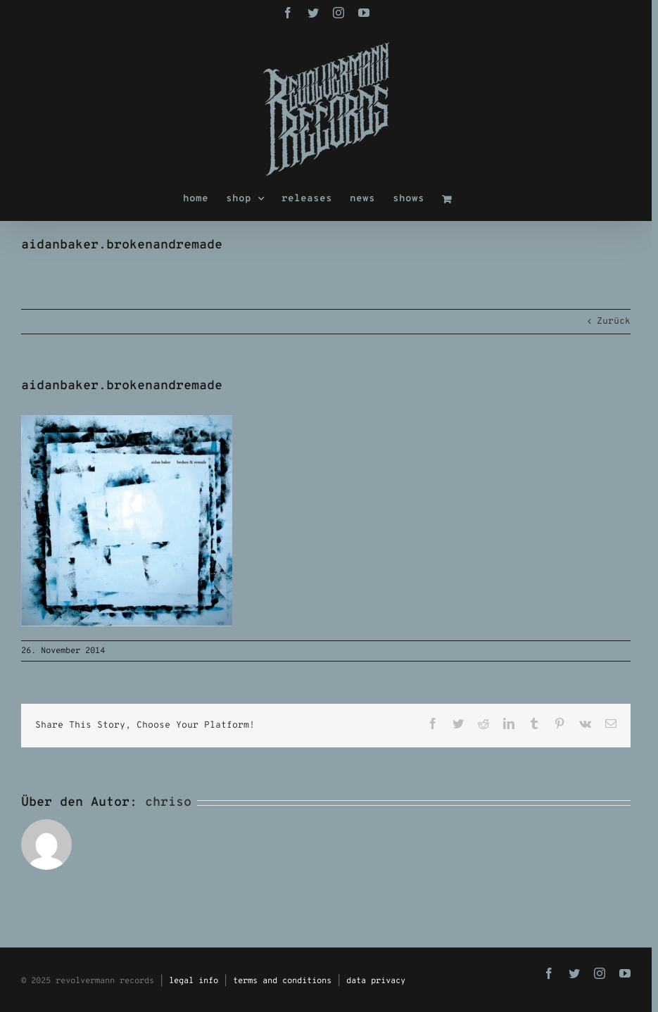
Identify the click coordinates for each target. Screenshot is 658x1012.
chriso (168, 803)
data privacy (375, 981)
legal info (193, 981)
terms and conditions (282, 981)
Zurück (614, 321)
